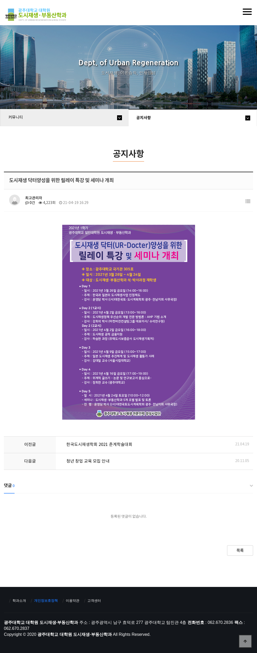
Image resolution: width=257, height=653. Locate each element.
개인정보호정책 (46, 601)
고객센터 (94, 601)
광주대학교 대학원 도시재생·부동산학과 (36, 15)
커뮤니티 (15, 117)
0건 (30, 203)
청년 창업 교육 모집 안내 (88, 461)
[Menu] (247, 11)
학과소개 (19, 601)
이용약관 (72, 601)
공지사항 (143, 118)
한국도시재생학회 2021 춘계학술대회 (99, 444)
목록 (240, 550)
